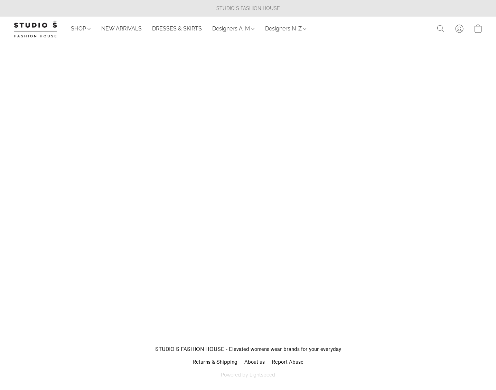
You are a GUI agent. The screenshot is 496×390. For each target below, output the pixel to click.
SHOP (81, 28)
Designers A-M (233, 28)
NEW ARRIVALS (121, 28)
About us (254, 362)
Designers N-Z (285, 28)
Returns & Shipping (215, 362)
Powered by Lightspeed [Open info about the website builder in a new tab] (248, 375)
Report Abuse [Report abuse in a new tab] (287, 362)
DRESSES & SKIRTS (177, 28)
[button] (35, 28)
